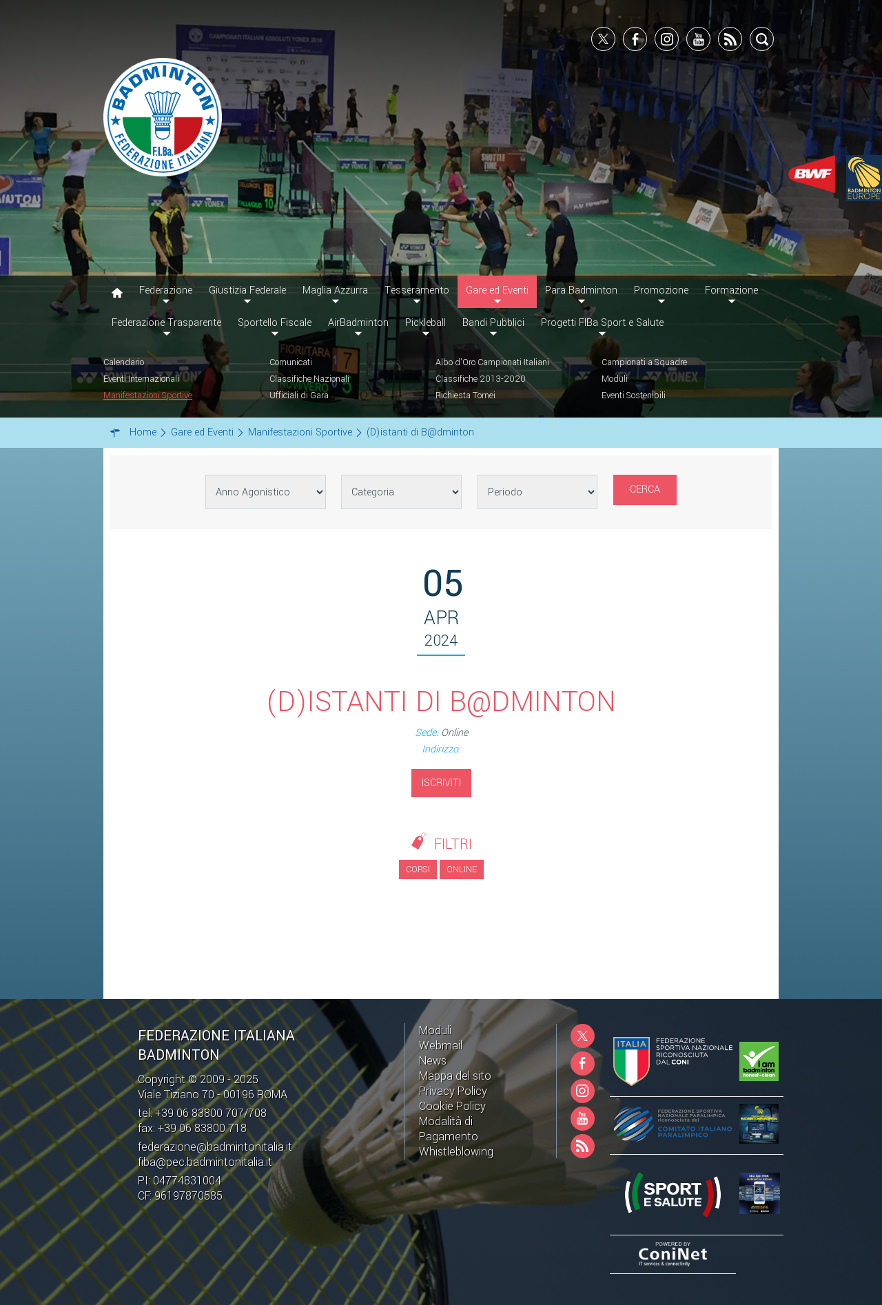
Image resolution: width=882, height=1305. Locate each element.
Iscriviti (441, 783)
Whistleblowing (456, 1152)
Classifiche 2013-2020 (480, 379)
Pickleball (425, 323)
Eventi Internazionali (141, 379)
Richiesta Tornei (465, 395)
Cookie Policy (452, 1106)
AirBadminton (358, 323)
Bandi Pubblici (493, 323)
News (433, 1061)
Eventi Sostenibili (634, 395)
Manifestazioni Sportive (147, 395)
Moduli (615, 379)
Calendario (123, 362)
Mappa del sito (455, 1076)
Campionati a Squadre (644, 362)
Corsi (418, 869)
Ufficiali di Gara (299, 395)
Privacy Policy (453, 1091)
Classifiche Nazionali (309, 379)
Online (462, 869)
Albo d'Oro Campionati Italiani (492, 362)
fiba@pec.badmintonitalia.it (205, 1162)
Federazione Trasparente (166, 323)
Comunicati (290, 362)
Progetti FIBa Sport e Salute (602, 323)
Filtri (453, 844)
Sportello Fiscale (274, 323)
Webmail (440, 1046)
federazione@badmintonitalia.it (215, 1147)
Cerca (645, 489)
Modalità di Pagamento (448, 1128)
